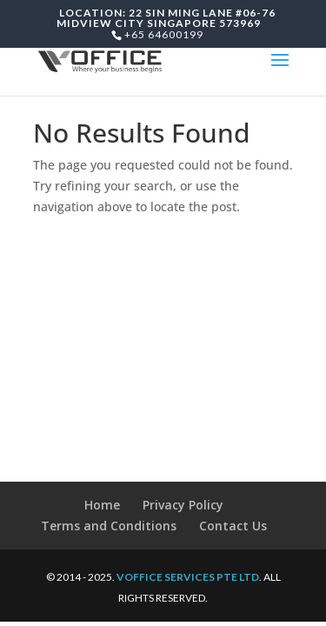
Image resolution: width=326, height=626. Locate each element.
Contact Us (233, 525)
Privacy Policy (183, 504)
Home (102, 504)
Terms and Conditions (108, 525)
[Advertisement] (163, 374)
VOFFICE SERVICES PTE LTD (187, 576)
